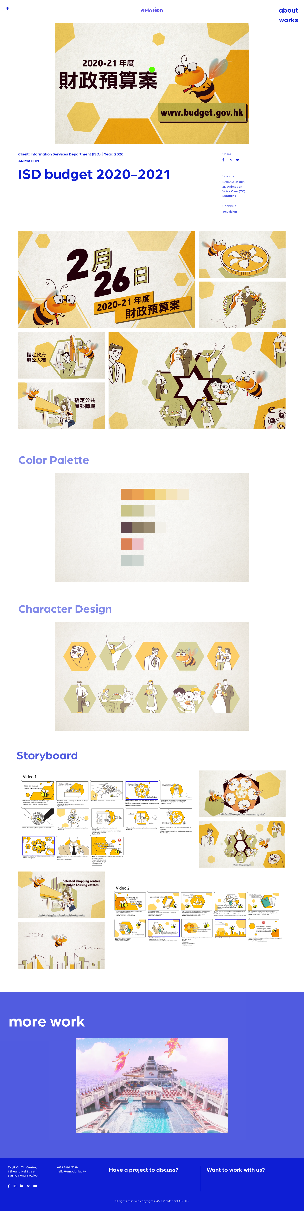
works (288, 19)
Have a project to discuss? (143, 1169)
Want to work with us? (236, 1169)
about (288, 10)
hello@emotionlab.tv (71, 1171)
